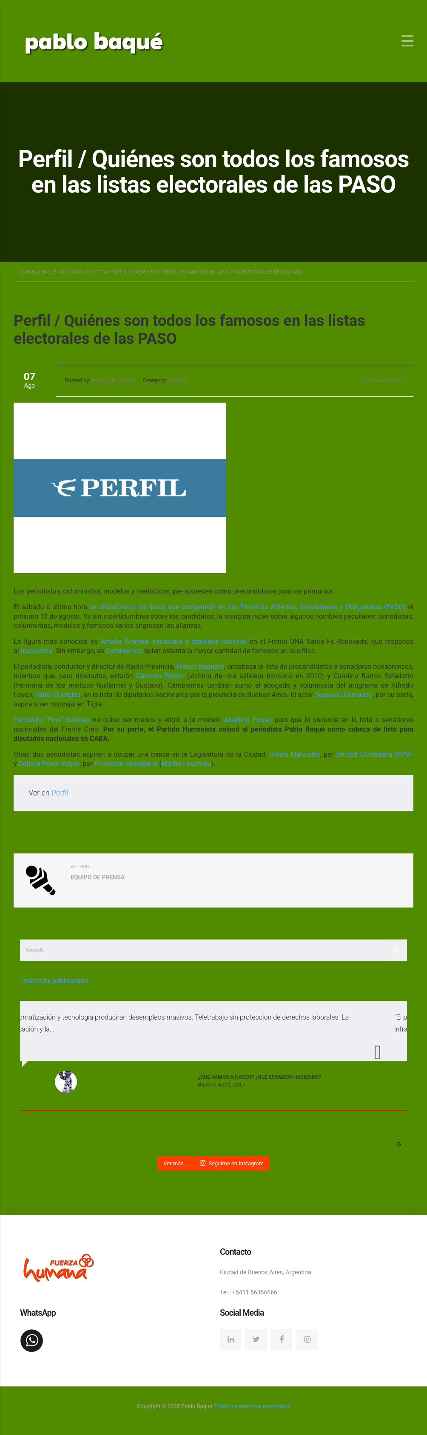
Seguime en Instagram (232, 1163)
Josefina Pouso (248, 720)
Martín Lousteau (186, 764)
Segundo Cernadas (344, 695)
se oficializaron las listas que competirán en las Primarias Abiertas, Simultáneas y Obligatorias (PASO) (247, 607)
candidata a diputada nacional (200, 641)
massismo (37, 651)
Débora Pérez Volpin (49, 764)
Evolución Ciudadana (126, 764)
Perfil (59, 792)
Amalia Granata (124, 641)
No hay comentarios (384, 380)
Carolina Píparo (160, 676)
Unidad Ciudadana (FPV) (374, 754)
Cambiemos (124, 651)
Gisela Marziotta (294, 754)
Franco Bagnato (200, 667)
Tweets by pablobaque (54, 981)
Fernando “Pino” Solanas (52, 720)
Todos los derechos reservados (252, 1406)
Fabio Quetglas (58, 695)
